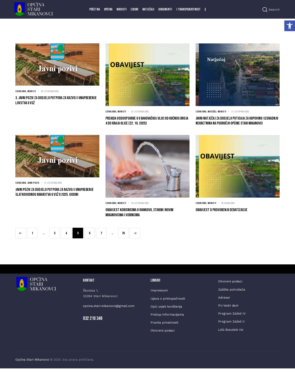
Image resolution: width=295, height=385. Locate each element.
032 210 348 (92, 333)
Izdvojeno (20, 91)
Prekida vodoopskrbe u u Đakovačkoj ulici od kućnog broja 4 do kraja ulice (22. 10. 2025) (147, 123)
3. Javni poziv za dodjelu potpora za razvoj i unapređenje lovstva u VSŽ (56, 102)
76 (124, 246)
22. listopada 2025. (142, 111)
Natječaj (213, 111)
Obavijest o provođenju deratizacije (230, 221)
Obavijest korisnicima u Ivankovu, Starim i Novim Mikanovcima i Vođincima (145, 225)
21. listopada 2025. (243, 111)
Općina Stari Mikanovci (32, 376)
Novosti (32, 91)
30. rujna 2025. (229, 214)
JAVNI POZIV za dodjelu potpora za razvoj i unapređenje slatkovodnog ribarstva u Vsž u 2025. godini (56, 208)
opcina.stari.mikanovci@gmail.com (110, 321)
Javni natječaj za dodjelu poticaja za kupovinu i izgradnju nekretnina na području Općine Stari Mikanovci (231, 126)
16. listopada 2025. (142, 214)
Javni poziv (34, 194)
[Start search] (265, 9)
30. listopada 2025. (52, 91)
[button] (289, 25)
